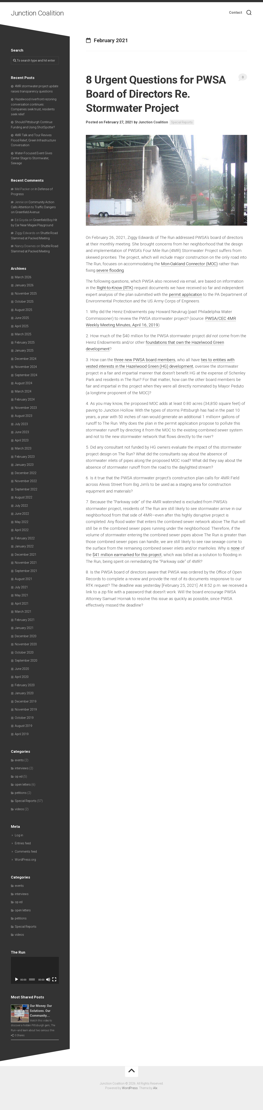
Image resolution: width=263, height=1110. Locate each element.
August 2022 (23, 497)
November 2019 (26, 709)
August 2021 (23, 579)
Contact (235, 12)
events (19, 760)
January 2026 (24, 285)
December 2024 (25, 358)
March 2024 (23, 391)
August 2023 (23, 416)
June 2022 (22, 513)
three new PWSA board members (144, 359)
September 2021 (26, 571)
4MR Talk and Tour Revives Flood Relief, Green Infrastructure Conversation (33, 140)
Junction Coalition (37, 13)
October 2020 (24, 652)
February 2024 (25, 399)
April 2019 (22, 734)
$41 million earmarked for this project (127, 554)
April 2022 (22, 530)
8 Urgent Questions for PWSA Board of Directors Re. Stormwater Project (156, 94)
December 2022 (25, 473)
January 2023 (24, 464)
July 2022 (21, 505)
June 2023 (22, 432)
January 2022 (24, 546)
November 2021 (26, 562)
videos (19, 809)
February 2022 (25, 538)
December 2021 (25, 554)
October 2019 (24, 717)
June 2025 (22, 318)
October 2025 (24, 301)
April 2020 (22, 677)
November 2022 (26, 481)
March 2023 (23, 448)
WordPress (130, 1088)
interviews (22, 768)
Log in (19, 835)
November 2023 (26, 407)
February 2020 (25, 685)
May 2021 (21, 595)
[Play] (16, 979)
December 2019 (25, 701)
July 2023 (21, 424)
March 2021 (23, 611)
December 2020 (25, 636)
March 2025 (23, 334)
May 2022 (21, 522)
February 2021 (25, 620)
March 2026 (23, 277)
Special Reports (182, 122)
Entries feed (23, 843)
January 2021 (24, 628)
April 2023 (22, 440)
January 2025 (24, 350)
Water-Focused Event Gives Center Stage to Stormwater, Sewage (31, 158)
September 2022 (26, 489)
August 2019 (23, 726)
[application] (35, 970)
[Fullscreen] (54, 979)
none (235, 548)
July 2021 (21, 587)
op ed (18, 776)
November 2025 (26, 293)
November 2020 (26, 644)
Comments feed (26, 851)
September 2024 (26, 375)
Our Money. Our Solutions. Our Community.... (41, 1010)
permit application (185, 294)
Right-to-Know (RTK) (115, 287)
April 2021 (22, 603)
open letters (23, 784)
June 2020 (22, 669)
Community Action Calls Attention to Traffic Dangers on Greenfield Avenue (33, 207)
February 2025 (25, 342)
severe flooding (110, 270)
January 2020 (24, 693)
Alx (155, 1088)
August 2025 (23, 310)
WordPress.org (25, 859)
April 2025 (22, 326)
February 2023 (25, 456)
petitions (21, 793)
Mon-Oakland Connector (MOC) (189, 263)
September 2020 (26, 660)
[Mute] (48, 979)
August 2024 (23, 383)
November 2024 (26, 367)
